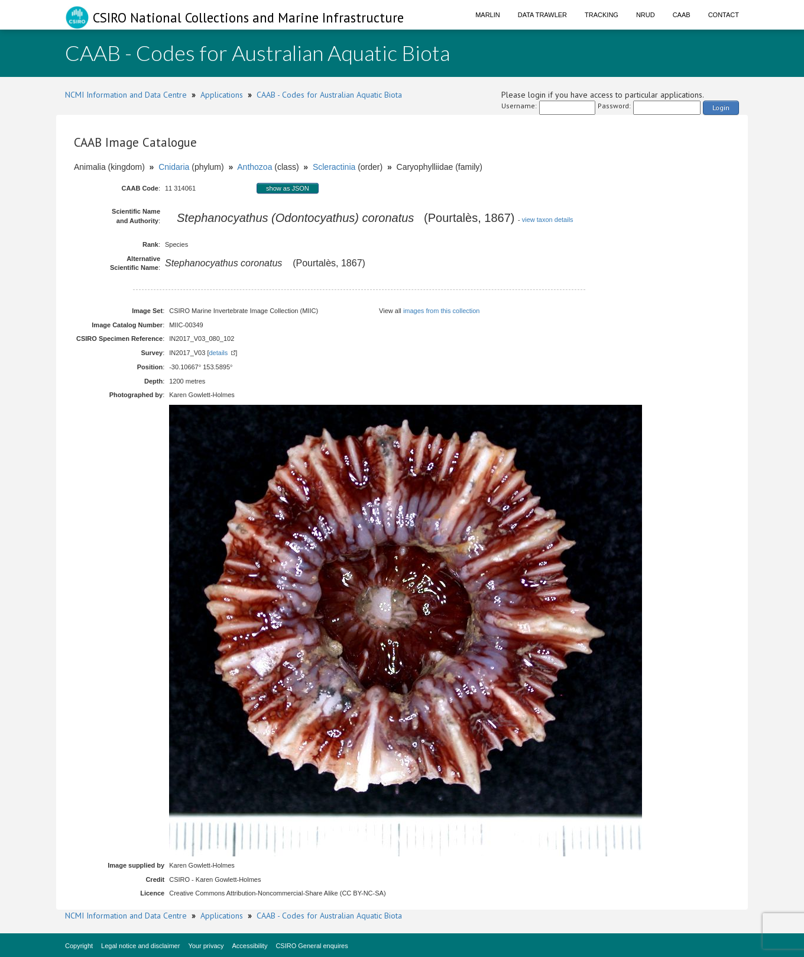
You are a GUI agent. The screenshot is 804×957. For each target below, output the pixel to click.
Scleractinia (334, 167)
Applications (221, 94)
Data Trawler (542, 14)
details (218, 352)
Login (721, 107)
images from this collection (441, 310)
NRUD (645, 14)
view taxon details (547, 219)
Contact (723, 14)
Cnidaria (173, 167)
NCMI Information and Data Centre (126, 94)
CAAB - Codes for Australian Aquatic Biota (329, 94)
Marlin (487, 14)
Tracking (601, 14)
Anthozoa (254, 167)
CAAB (681, 14)
